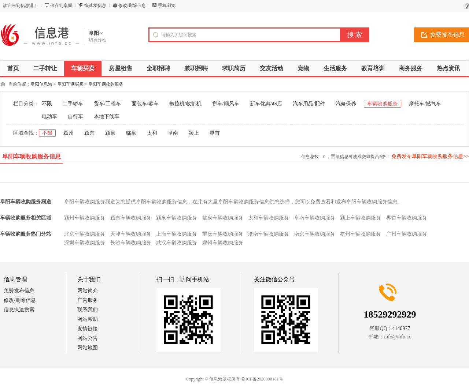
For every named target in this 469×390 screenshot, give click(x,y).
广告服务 (87, 300)
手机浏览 (167, 5)
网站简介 (87, 290)
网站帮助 (87, 319)
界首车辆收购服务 (406, 218)
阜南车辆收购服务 (314, 218)
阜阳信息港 (41, 84)
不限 (47, 103)
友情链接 (87, 328)
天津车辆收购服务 (130, 234)
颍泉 (110, 133)
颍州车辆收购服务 (84, 218)
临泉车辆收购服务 (222, 218)
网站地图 (87, 347)
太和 (152, 133)
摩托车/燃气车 (425, 103)
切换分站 (97, 39)
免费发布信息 (19, 290)
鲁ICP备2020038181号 (262, 379)
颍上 (194, 133)
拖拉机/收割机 (185, 103)
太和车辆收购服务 (268, 218)
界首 (215, 133)
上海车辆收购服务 (176, 234)
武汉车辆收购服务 (176, 242)
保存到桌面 (61, 5)
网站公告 (87, 338)
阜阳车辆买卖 (70, 84)
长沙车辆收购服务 (130, 242)
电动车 (49, 116)
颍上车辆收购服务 (360, 218)
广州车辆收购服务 (406, 234)
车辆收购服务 (382, 103)
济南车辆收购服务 (268, 234)
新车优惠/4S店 (266, 103)
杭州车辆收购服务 (360, 234)
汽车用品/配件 (309, 103)
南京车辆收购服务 (314, 234)
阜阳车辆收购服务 (105, 84)
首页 (13, 68)
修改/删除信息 (132, 5)
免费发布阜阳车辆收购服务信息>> (430, 156)
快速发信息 (95, 5)
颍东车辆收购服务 (130, 218)
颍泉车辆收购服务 (176, 218)
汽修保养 (346, 103)
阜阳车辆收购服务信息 (31, 156)
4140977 (401, 328)
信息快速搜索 (19, 309)
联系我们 (87, 309)
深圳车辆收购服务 (84, 242)
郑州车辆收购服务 (222, 242)
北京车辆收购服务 (84, 234)
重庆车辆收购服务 (222, 234)
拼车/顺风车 (225, 103)
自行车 (75, 116)
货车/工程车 (107, 103)
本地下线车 (106, 116)
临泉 (131, 133)
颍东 (89, 133)
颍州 (68, 133)
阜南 (173, 133)
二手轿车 (73, 103)
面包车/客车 (145, 103)
